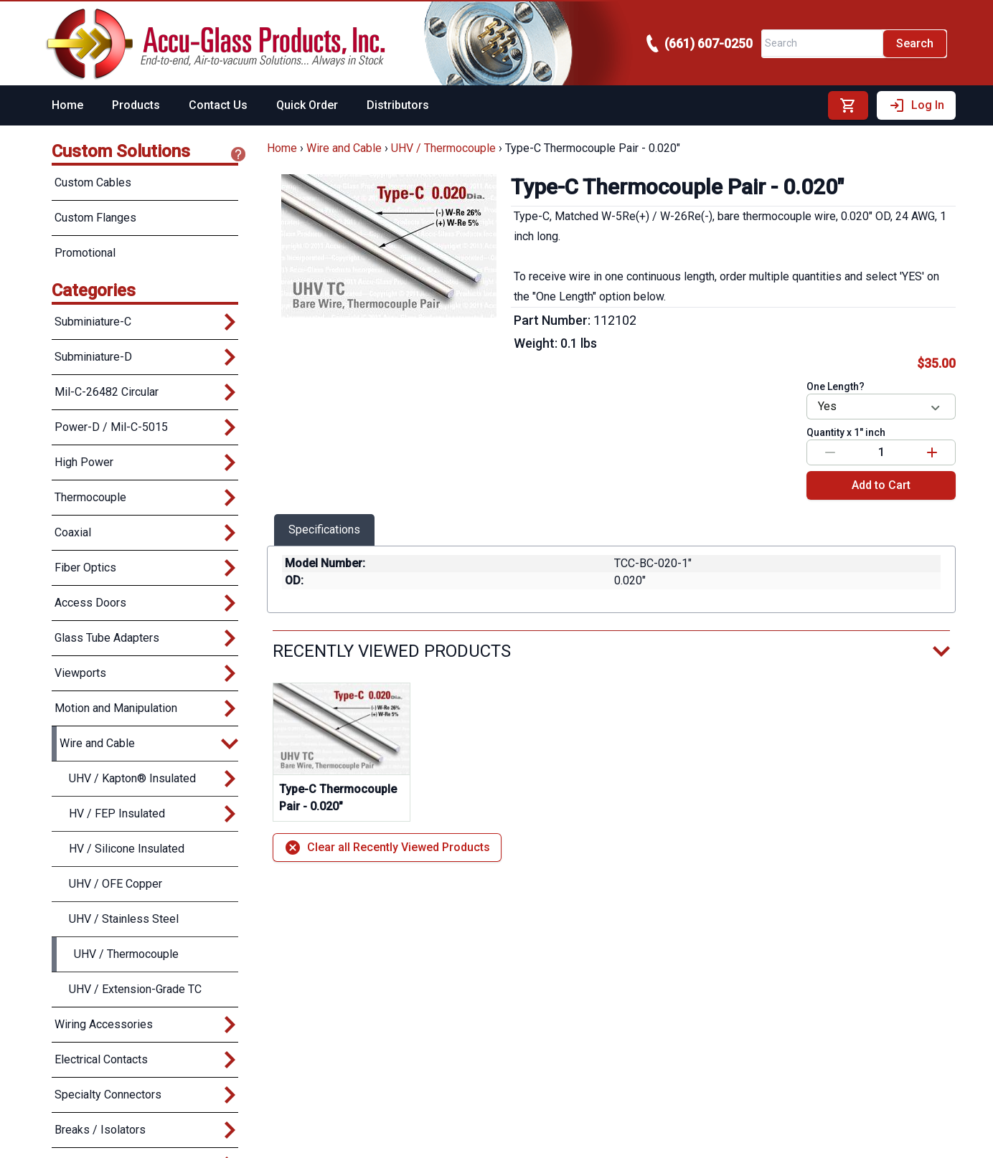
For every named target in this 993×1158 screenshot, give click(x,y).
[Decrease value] (830, 452)
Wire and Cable (344, 148)
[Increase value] (932, 452)
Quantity (845, 432)
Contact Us (218, 105)
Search (914, 43)
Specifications (324, 529)
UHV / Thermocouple (443, 148)
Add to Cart (881, 485)
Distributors (398, 105)
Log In (916, 105)
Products (136, 105)
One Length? (835, 386)
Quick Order (307, 105)
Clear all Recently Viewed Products (387, 847)
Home (67, 105)
